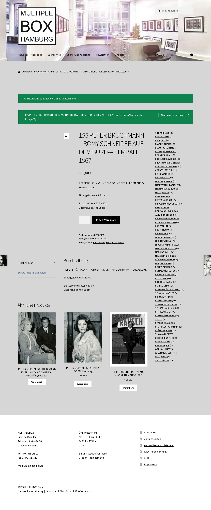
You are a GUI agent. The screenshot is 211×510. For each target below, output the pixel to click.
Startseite (27, 71)
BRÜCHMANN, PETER (44, 71)
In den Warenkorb (106, 219)
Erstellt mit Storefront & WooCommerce (69, 491)
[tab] (37, 263)
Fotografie (111, 242)
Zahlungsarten (152, 439)
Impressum (150, 464)
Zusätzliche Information (32, 272)
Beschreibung (25, 262)
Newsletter (102, 54)
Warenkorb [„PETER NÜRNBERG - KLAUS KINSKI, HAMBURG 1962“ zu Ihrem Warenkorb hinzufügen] (128, 387)
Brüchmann (99, 242)
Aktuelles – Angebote (30, 54)
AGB (146, 458)
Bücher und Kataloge (78, 54)
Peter (121, 242)
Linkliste (119, 54)
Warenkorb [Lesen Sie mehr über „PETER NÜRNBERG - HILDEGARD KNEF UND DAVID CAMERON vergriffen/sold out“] (36, 381)
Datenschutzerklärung (30, 491)
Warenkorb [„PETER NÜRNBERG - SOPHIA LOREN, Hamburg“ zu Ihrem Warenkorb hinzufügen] (82, 383)
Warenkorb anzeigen (173, 115)
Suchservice (54, 54)
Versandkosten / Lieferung (159, 445)
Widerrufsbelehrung (155, 451)
